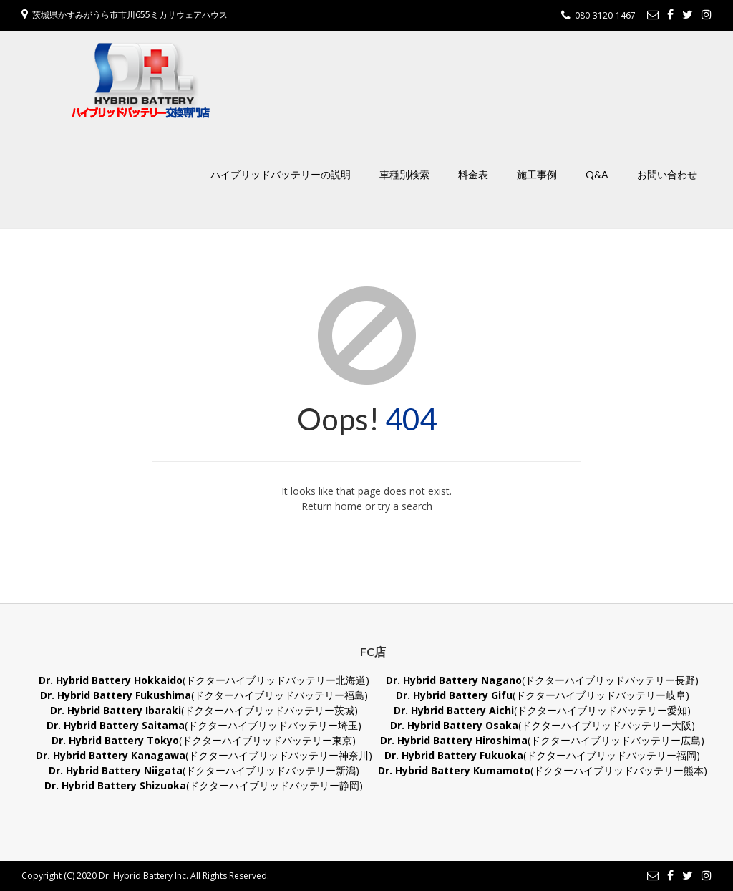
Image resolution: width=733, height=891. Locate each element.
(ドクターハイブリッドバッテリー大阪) (542, 725)
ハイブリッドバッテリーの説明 (280, 174)
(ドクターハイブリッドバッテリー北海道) (204, 680)
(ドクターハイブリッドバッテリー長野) (542, 680)
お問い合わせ (667, 174)
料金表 (473, 174)
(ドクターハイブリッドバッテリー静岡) (203, 785)
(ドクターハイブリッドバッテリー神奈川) (204, 755)
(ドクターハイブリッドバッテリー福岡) (542, 755)
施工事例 (537, 174)
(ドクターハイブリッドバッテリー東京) (204, 740)
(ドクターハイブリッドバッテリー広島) (542, 740)
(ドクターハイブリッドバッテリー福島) (204, 695)
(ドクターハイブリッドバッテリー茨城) (204, 710)
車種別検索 (404, 174)
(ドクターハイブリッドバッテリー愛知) (542, 710)
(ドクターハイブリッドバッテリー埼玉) (204, 725)
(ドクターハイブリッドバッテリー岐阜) (542, 695)
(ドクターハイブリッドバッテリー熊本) (542, 770)
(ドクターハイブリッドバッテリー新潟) (204, 770)
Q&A (597, 174)
